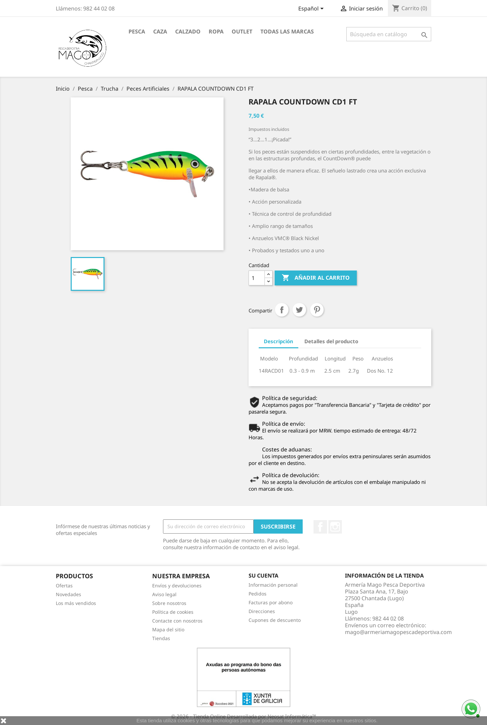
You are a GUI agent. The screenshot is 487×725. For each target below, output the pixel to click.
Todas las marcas (287, 31)
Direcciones (262, 611)
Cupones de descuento (275, 620)
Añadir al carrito (316, 278)
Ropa (216, 31)
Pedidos (257, 593)
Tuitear (299, 310)
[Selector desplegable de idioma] (312, 9)
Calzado (188, 31)
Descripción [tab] (278, 341)
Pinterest (317, 310)
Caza (160, 31)
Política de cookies (172, 612)
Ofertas (64, 585)
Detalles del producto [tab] (331, 341)
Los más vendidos (76, 603)
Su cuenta (263, 575)
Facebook (320, 527)
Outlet (242, 31)
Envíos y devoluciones (177, 585)
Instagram (335, 527)
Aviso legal (164, 594)
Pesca (137, 31)
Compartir (281, 310)
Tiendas (161, 638)
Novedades (68, 594)
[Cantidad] (257, 278)
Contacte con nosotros (177, 620)
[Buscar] (388, 34)
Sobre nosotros (169, 603)
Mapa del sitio (168, 629)
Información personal (273, 585)
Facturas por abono (271, 602)
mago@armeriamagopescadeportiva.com (398, 632)
